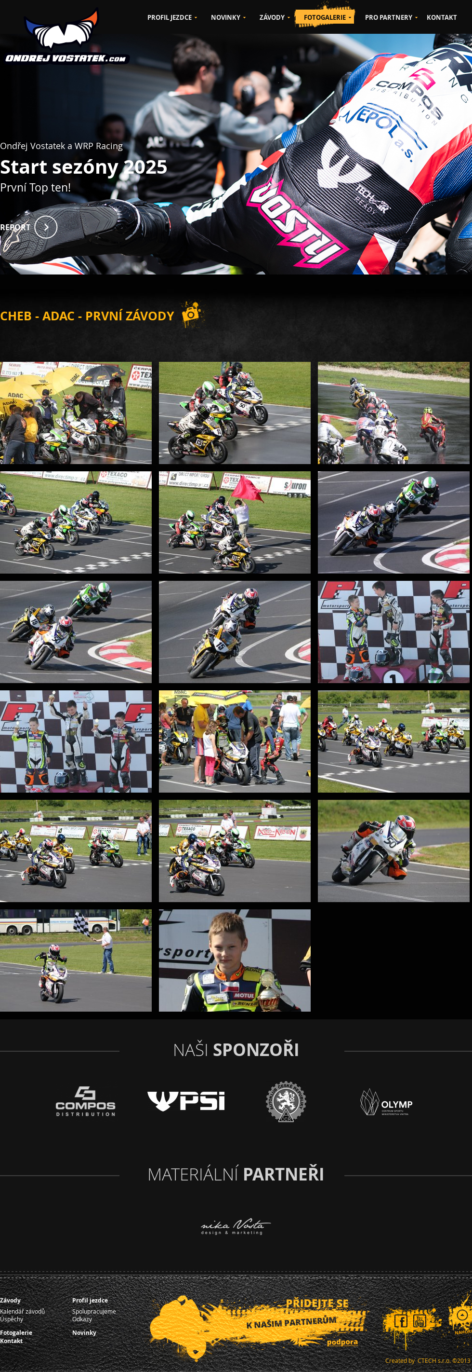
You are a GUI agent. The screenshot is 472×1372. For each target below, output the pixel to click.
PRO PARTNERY (388, 17)
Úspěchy (11, 1319)
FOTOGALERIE (325, 17)
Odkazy (82, 1319)
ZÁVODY (272, 17)
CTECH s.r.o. (434, 1360)
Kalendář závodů (22, 1311)
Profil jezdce (90, 1300)
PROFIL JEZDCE (169, 17)
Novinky (84, 1333)
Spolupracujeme (94, 1311)
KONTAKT (442, 17)
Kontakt (11, 1341)
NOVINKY (225, 17)
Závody (10, 1300)
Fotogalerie (16, 1333)
